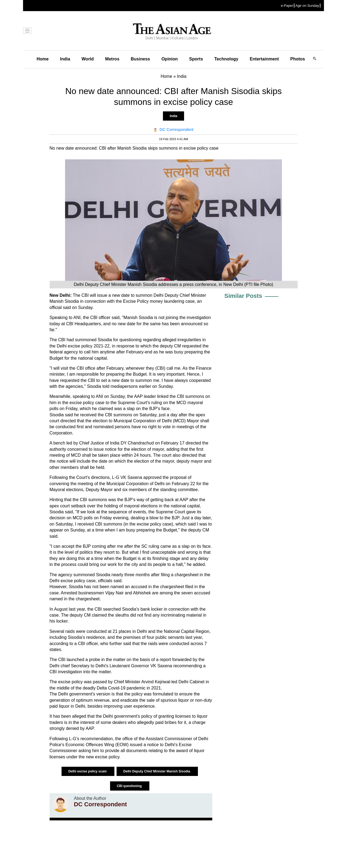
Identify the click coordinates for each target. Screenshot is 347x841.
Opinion (169, 59)
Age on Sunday (307, 6)
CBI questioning (130, 786)
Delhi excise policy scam (88, 771)
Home (43, 59)
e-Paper (287, 6)
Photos (297, 59)
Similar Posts (243, 295)
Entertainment (264, 59)
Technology (226, 59)
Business (140, 59)
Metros (112, 59)
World (88, 59)
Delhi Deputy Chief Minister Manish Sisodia (157, 771)
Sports (196, 59)
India (65, 59)
